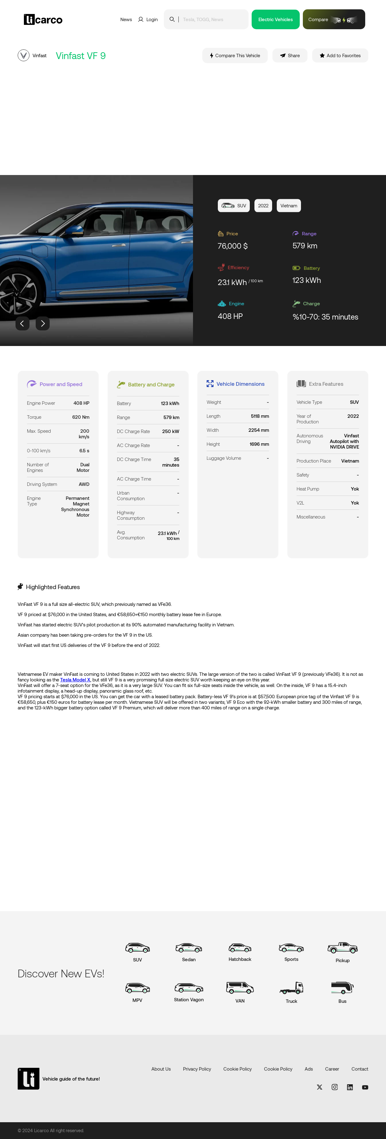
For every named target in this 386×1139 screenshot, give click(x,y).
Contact (360, 1069)
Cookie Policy (237, 1069)
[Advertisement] (193, 119)
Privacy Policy (197, 1069)
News (126, 19)
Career (332, 1069)
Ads (309, 1069)
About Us (161, 1069)
